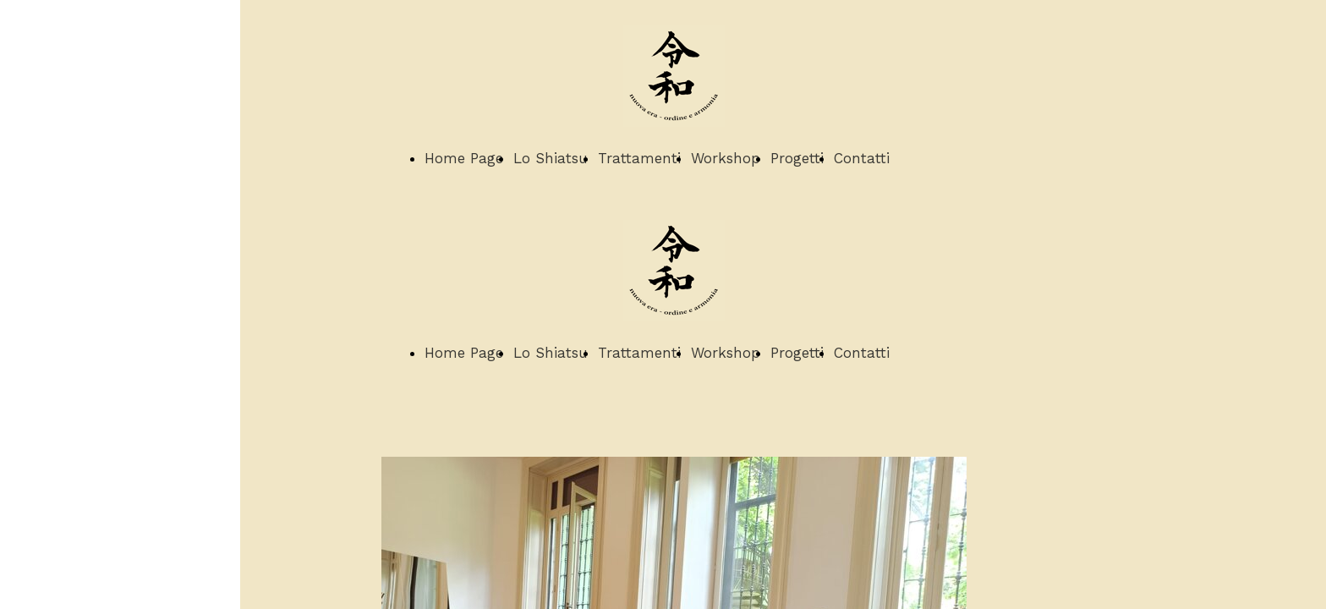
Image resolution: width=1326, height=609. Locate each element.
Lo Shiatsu (550, 158)
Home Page (464, 158)
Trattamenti (639, 158)
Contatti (862, 158)
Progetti (797, 158)
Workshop (725, 158)
